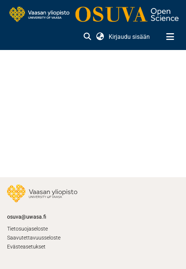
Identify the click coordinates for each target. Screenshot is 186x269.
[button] (87, 36)
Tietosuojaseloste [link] (27, 229)
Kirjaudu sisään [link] (130, 36)
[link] (93, 15)
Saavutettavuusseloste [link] (34, 238)
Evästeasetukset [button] (26, 247)
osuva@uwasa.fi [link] (26, 217)
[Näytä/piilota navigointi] (169, 37)
